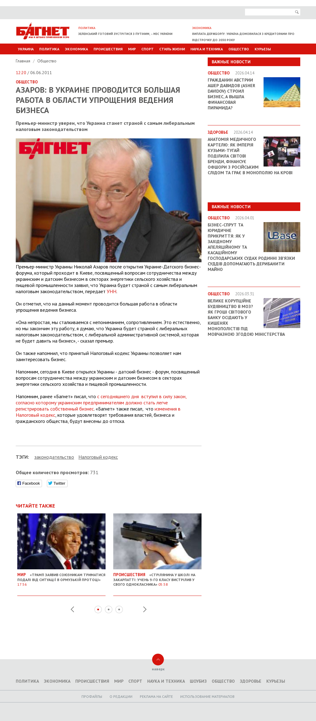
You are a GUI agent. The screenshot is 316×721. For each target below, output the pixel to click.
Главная (23, 61)
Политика (49, 49)
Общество (238, 49)
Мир (132, 49)
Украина (26, 49)
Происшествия (108, 49)
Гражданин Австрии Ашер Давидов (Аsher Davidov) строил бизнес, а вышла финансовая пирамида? (231, 94)
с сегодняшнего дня (101, 402)
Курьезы (263, 49)
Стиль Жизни (172, 49)
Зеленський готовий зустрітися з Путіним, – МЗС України (125, 34)
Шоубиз (198, 681)
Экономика (76, 49)
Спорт (147, 49)
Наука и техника (206, 49)
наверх (158, 669)
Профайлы (91, 696)
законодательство (54, 457)
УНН (111, 291)
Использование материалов (207, 696)
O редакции (121, 696)
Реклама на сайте (156, 696)
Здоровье (250, 681)
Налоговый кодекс (98, 457)
